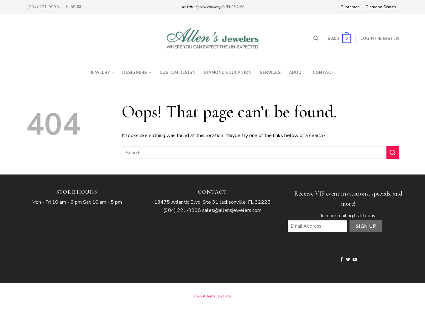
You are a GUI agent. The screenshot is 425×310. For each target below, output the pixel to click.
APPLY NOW (233, 6)
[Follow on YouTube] (79, 7)
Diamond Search (380, 7)
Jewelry (102, 72)
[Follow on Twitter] (73, 7)
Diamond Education (227, 72)
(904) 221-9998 (182, 210)
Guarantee (349, 7)
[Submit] (392, 152)
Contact (323, 72)
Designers (136, 72)
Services (270, 72)
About (297, 72)
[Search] (315, 38)
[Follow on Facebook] (67, 7)
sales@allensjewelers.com (231, 210)
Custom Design (178, 72)
